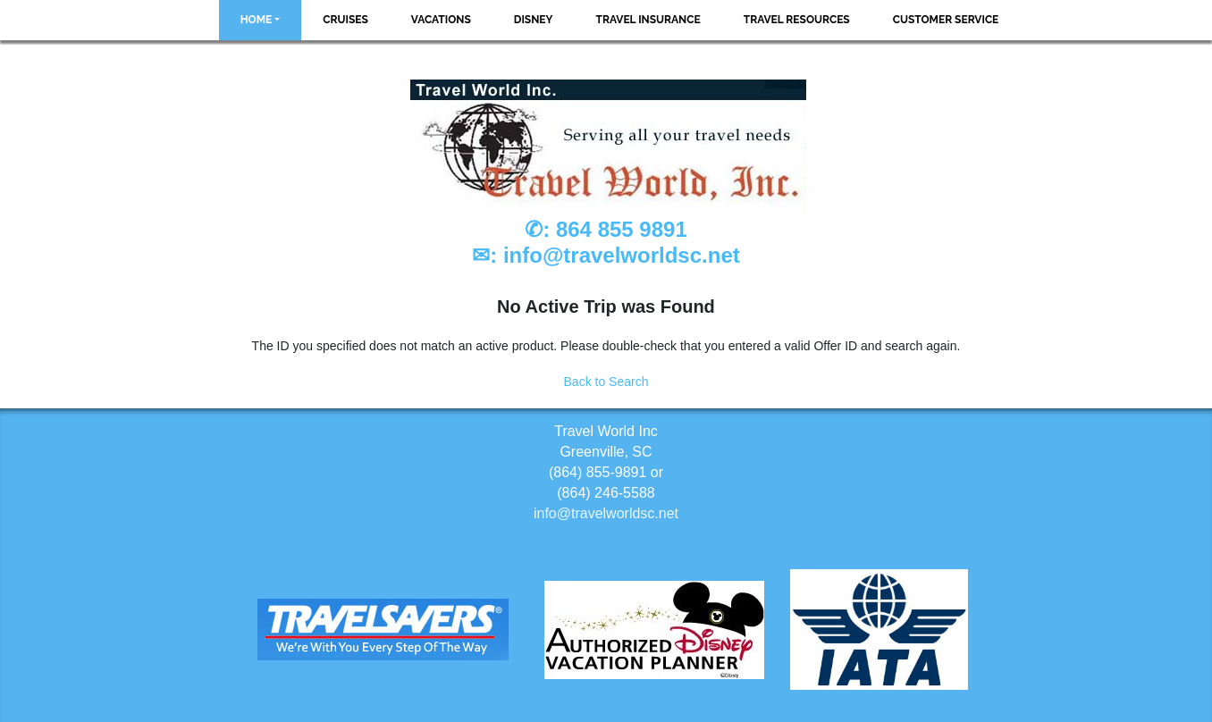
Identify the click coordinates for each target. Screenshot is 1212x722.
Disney (533, 19)
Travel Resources (797, 19)
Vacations (441, 19)
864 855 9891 (621, 229)
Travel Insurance (648, 19)
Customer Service (946, 19)
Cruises (345, 19)
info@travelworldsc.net (621, 255)
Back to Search (606, 381)
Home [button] (256, 19)
